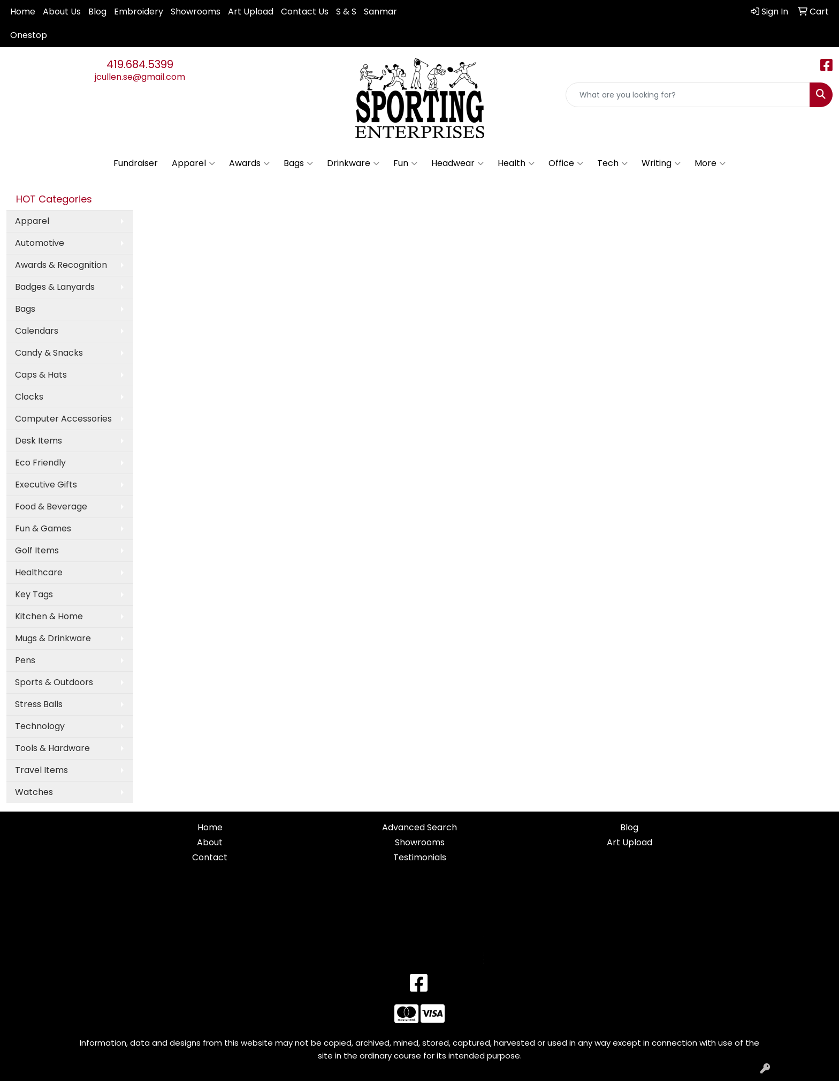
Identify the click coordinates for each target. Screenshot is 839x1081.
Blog (97, 11)
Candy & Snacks (49, 353)
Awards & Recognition (61, 265)
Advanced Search (419, 827)
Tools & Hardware (52, 748)
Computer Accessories (63, 418)
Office (565, 163)
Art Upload (250, 11)
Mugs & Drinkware (53, 638)
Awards (249, 163)
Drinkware (353, 163)
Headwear (457, 163)
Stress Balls (39, 704)
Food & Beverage (51, 506)
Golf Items (37, 550)
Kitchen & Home (49, 616)
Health (516, 163)
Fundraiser (135, 163)
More (710, 163)
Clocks (29, 397)
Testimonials (419, 857)
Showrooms (195, 11)
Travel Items (41, 770)
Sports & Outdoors (54, 682)
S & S (346, 11)
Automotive (39, 243)
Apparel (193, 163)
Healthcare (39, 572)
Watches (34, 792)
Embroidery (138, 11)
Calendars (36, 331)
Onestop (28, 35)
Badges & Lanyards (55, 287)
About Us (62, 11)
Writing (661, 163)
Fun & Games (43, 528)
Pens (25, 660)
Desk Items (38, 440)
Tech (612, 163)
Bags (298, 163)
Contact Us (305, 11)
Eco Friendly (40, 462)
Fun (405, 163)
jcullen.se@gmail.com (140, 77)
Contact (209, 857)
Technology (40, 726)
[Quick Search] (688, 94)
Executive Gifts (46, 484)
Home (22, 11)
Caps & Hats (41, 375)
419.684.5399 (139, 64)
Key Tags (34, 594)
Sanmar (380, 11)
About (210, 842)
